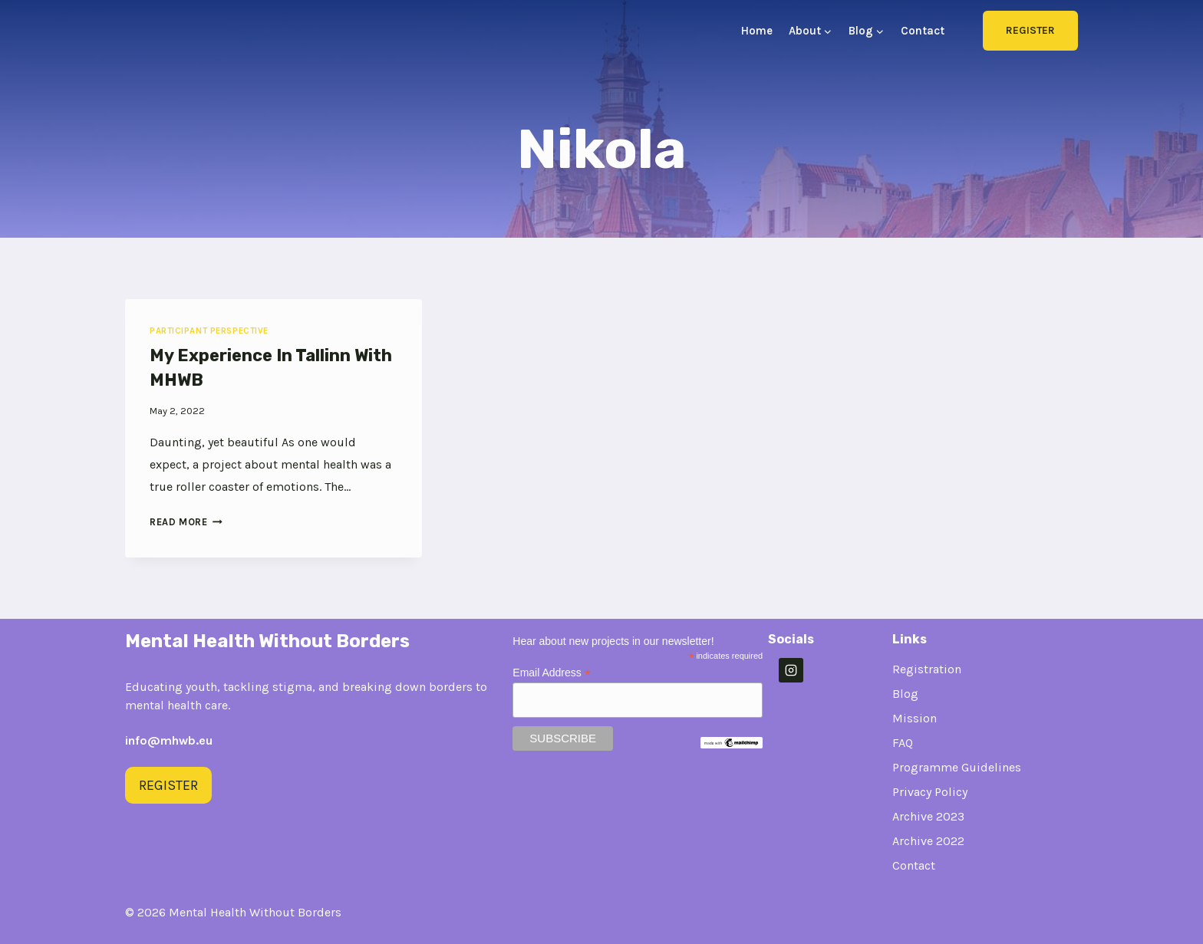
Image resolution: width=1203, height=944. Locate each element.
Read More (186, 522)
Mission (914, 718)
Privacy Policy (929, 791)
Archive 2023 (928, 816)
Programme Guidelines (956, 767)
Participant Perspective (209, 331)
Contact (922, 31)
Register (1030, 30)
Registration (926, 669)
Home (757, 31)
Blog (905, 693)
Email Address (552, 673)
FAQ (902, 742)
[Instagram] (791, 670)
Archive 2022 (928, 841)
